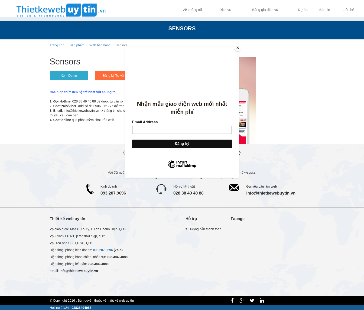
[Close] (237, 47)
